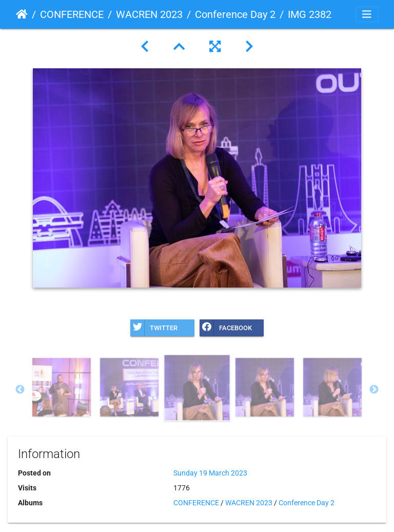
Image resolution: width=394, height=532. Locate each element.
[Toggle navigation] (367, 14)
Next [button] (374, 390)
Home (22, 14)
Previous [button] (20, 390)
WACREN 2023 (149, 14)
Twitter (154, 327)
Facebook (226, 327)
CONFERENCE (72, 14)
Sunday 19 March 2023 (210, 473)
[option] (61, 387)
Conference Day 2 (235, 14)
